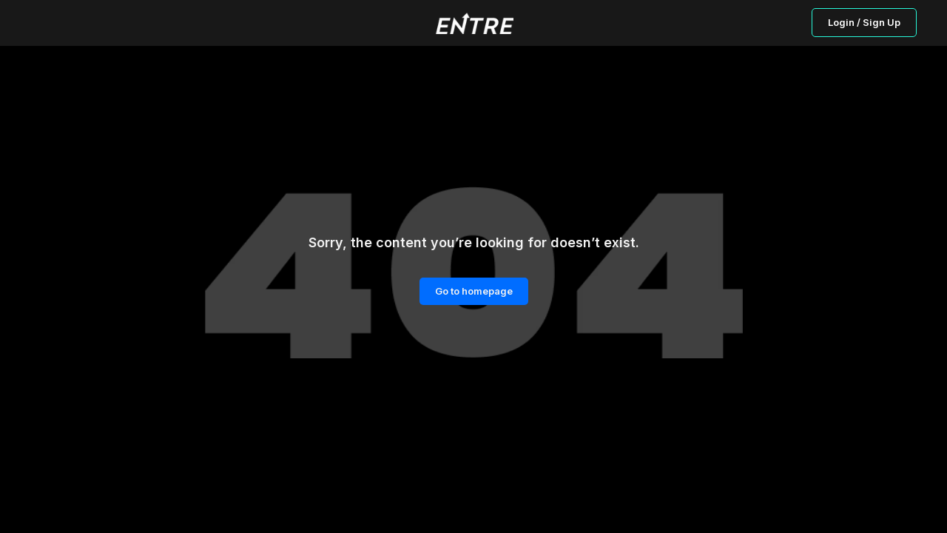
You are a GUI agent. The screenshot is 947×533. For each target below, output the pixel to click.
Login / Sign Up (864, 22)
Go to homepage (474, 291)
